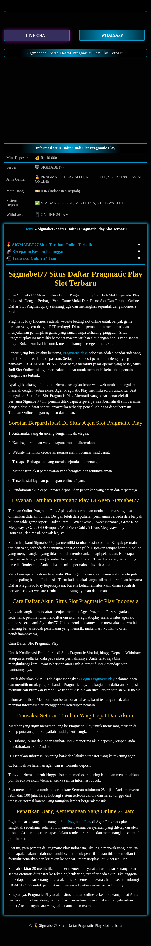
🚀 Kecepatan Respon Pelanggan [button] (73, 251)
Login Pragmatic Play (98, 679)
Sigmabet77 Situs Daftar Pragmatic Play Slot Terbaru (75, 53)
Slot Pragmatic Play (75, 822)
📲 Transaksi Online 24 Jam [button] (73, 258)
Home (29, 229)
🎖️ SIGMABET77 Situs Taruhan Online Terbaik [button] (73, 245)
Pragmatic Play (75, 353)
